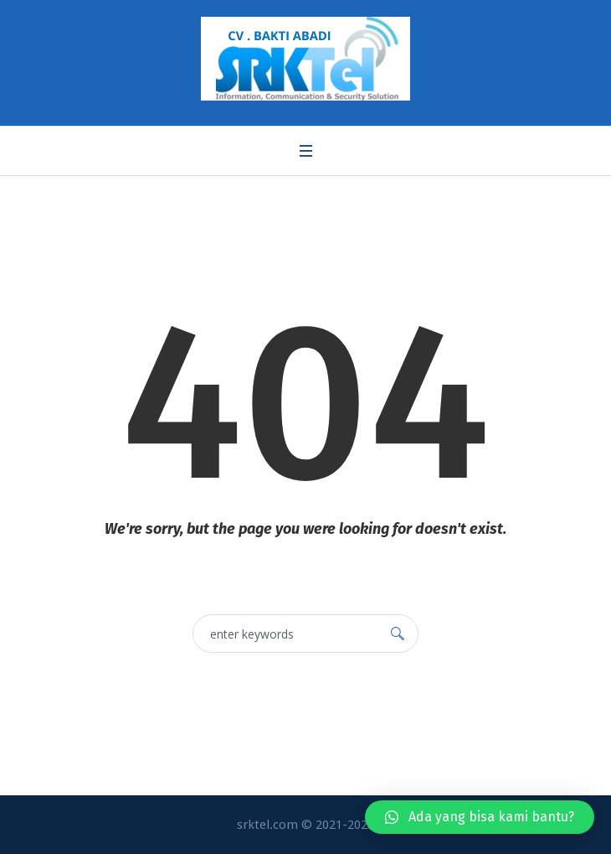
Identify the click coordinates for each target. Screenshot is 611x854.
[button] (479, 817)
